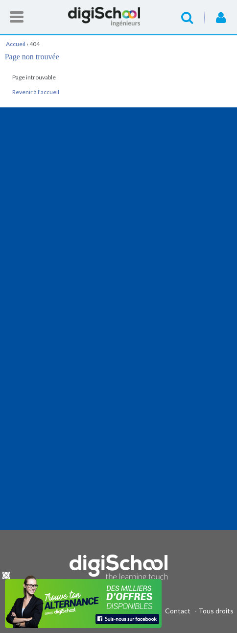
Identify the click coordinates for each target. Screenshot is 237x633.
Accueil (118, 16)
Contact (177, 611)
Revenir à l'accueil (35, 92)
